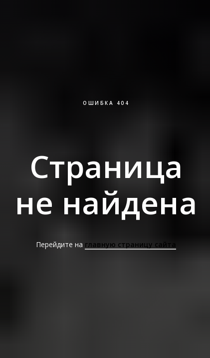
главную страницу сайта (130, 244)
